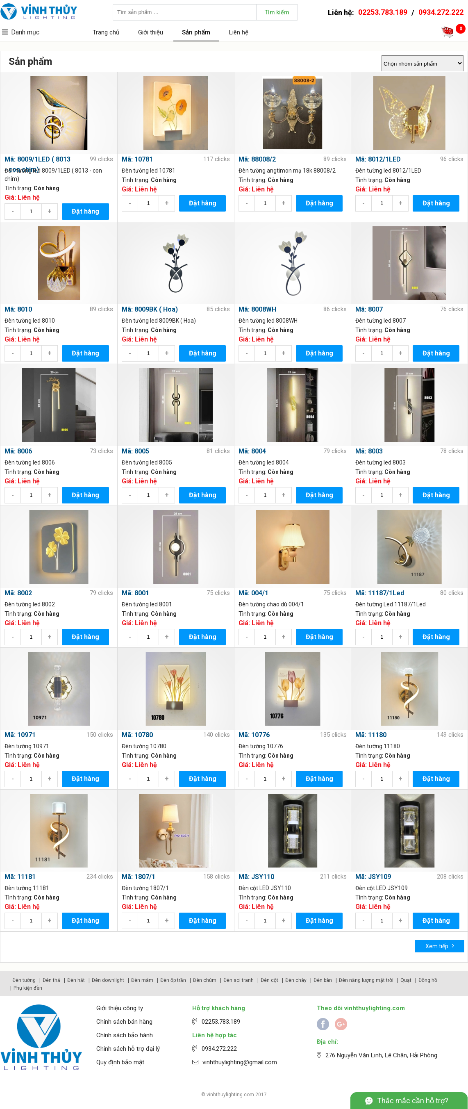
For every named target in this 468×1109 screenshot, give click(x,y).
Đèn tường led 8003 (380, 462)
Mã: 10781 (137, 159)
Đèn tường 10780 (144, 746)
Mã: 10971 (20, 735)
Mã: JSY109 (373, 877)
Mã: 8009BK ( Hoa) (150, 309)
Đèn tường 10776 (261, 746)
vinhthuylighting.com (230, 1095)
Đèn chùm (204, 980)
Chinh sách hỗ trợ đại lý (128, 1048)
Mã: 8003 (369, 451)
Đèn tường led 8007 (380, 320)
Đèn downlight (108, 980)
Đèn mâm (142, 980)
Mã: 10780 (137, 735)
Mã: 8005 (135, 451)
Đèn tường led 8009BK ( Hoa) (159, 320)
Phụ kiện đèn (28, 988)
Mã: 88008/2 (257, 159)
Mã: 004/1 (253, 593)
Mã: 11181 (20, 877)
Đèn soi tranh (238, 980)
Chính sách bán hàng (124, 1021)
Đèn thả (51, 980)
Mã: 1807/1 (138, 877)
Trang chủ (106, 32)
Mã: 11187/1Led (379, 593)
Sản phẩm (196, 32)
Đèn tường (24, 980)
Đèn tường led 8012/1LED (388, 170)
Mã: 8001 (135, 593)
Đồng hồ (427, 980)
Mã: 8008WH (257, 309)
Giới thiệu (150, 32)
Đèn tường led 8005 (147, 462)
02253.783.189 (382, 12)
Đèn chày (296, 980)
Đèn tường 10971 (27, 746)
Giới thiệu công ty (119, 1008)
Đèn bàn (323, 980)
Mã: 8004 (252, 451)
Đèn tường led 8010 (30, 320)
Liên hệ (238, 32)
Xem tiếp (439, 946)
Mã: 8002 (18, 593)
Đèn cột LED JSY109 (381, 888)
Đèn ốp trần (173, 980)
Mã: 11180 (370, 735)
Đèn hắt (76, 980)
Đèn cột (269, 980)
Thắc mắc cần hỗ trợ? (412, 1100)
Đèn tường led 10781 (148, 170)
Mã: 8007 (369, 309)
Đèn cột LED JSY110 (265, 888)
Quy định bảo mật (120, 1062)
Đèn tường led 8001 (147, 604)
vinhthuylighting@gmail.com (239, 1062)
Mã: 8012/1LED (378, 159)
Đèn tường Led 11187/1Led (390, 604)
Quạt (405, 980)
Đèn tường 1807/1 (145, 888)
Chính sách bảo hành (124, 1035)
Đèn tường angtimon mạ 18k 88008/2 (287, 170)
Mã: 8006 (18, 451)
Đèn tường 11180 (377, 746)
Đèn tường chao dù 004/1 (271, 604)
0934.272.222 (440, 12)
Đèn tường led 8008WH (268, 320)
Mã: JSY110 (256, 877)
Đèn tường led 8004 (264, 462)
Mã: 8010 (18, 309)
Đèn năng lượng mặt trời (366, 980)
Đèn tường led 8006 (30, 462)
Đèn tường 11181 (27, 888)
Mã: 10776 (254, 735)
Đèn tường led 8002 (30, 604)
